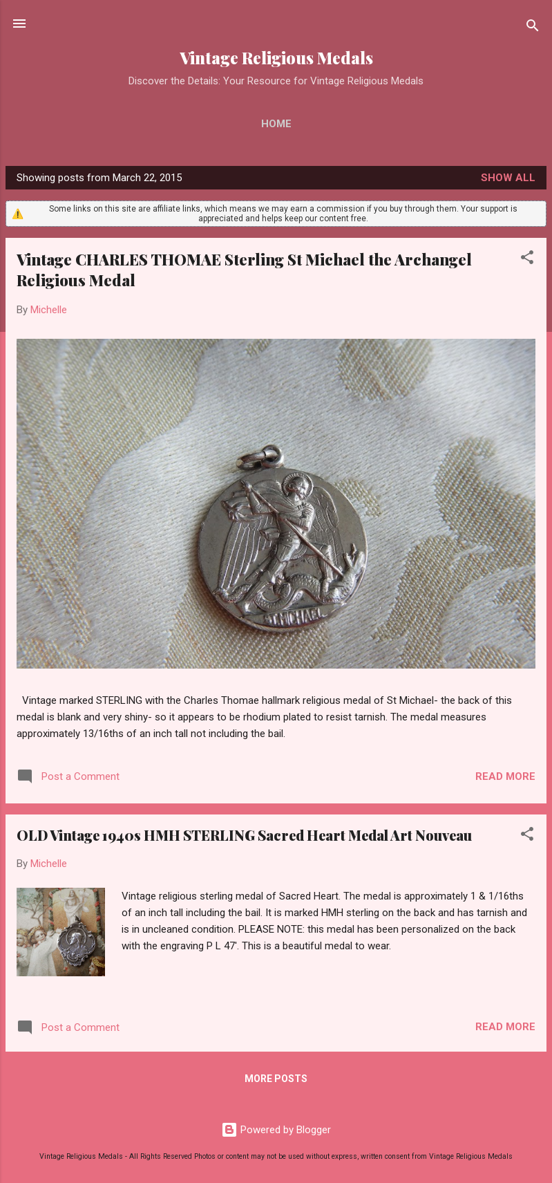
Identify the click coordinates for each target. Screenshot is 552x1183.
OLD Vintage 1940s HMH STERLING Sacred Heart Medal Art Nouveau (244, 835)
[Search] (532, 28)
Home (276, 124)
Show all (508, 177)
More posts (276, 1078)
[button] (527, 259)
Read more (505, 776)
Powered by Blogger (276, 1130)
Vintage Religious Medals (276, 57)
